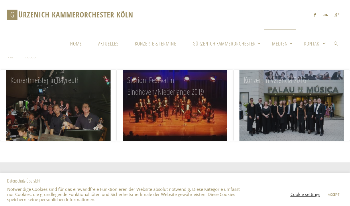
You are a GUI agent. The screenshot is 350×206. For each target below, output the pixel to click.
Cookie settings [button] (305, 194)
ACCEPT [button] (333, 194)
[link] (336, 43)
